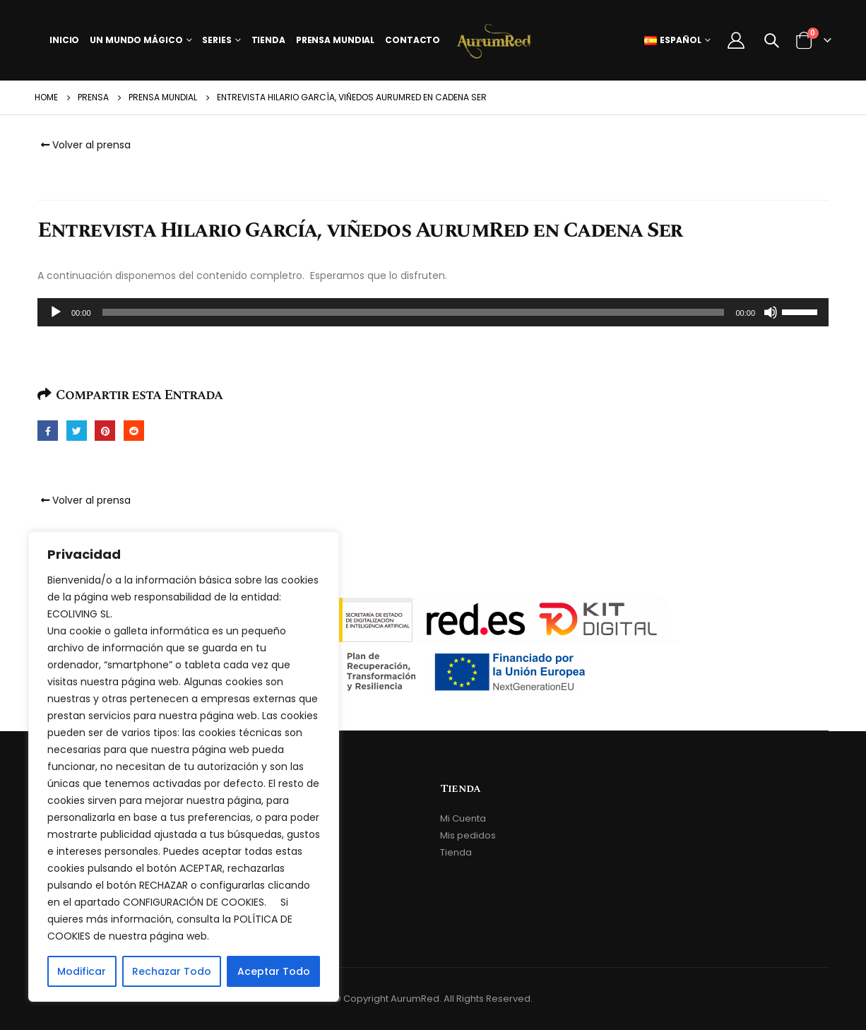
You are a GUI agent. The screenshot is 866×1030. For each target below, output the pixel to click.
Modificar (81, 971)
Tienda (268, 40)
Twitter (76, 430)
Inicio (64, 40)
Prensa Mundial (335, 40)
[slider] (413, 312)
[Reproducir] (56, 312)
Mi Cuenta (463, 818)
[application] (433, 312)
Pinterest (105, 430)
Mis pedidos (468, 835)
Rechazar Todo (171, 971)
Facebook (47, 430)
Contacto (412, 40)
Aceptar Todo (273, 971)
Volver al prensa (84, 145)
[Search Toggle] (771, 40)
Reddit (134, 430)
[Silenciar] (771, 312)
